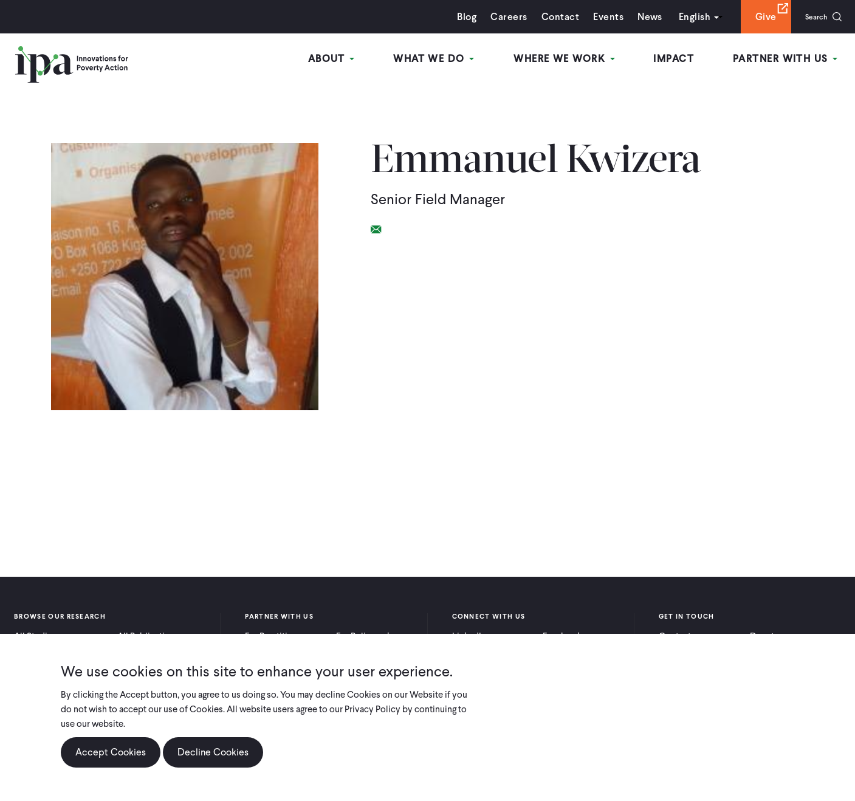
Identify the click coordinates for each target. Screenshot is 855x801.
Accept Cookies (110, 752)
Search (811, 16)
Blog (457, 16)
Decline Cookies (213, 752)
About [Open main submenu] (344, 59)
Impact (678, 59)
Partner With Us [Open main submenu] (787, 59)
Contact (550, 16)
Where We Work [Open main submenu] (571, 59)
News (639, 16)
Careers (499, 16)
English (684, 16)
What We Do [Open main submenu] (443, 59)
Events (598, 16)
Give (755, 16)
